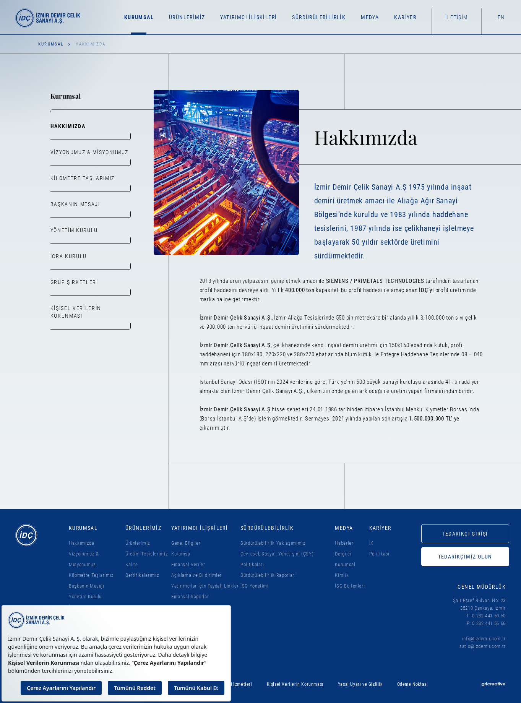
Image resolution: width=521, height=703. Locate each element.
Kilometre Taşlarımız (82, 178)
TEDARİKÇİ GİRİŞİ (465, 534)
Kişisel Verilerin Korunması (76, 319)
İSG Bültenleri (350, 586)
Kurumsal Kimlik (345, 570)
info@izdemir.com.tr (484, 638)
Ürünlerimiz (137, 543)
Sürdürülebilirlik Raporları (268, 575)
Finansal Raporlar (190, 596)
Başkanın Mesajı (75, 204)
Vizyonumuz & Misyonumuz (89, 152)
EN (501, 17)
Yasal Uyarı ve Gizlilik (360, 684)
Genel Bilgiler (185, 543)
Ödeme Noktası (412, 684)
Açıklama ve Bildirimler (196, 575)
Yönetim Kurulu (74, 230)
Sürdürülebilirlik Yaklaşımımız (273, 543)
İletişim (456, 17)
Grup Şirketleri (74, 282)
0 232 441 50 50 (489, 616)
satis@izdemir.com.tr (482, 646)
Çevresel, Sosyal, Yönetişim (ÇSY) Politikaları (276, 559)
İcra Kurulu (68, 256)
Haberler (344, 543)
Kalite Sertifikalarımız (142, 570)
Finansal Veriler (188, 564)
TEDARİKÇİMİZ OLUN (465, 557)
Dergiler (343, 554)
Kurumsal (51, 44)
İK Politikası (379, 548)
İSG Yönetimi (254, 586)
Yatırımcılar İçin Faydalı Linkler (205, 586)
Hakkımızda (68, 126)
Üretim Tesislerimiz (146, 554)
